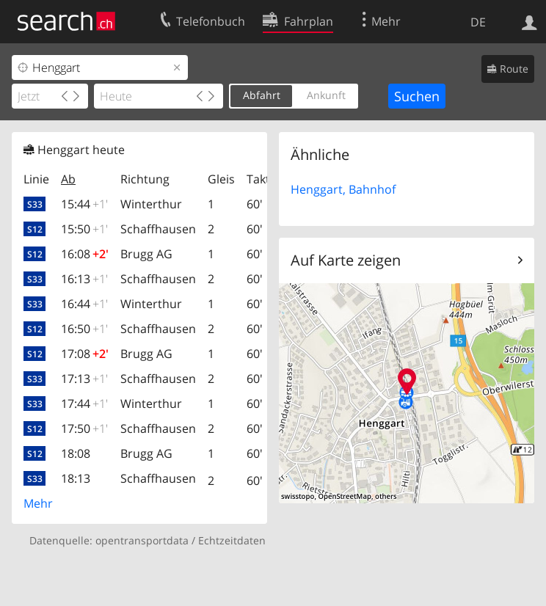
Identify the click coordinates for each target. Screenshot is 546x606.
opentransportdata (142, 540)
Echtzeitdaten (232, 540)
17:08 (85, 354)
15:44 (84, 204)
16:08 (85, 254)
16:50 (84, 329)
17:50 (84, 428)
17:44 (84, 403)
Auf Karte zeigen (346, 260)
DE (478, 22)
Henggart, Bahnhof (343, 189)
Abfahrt (261, 95)
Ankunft (326, 95)
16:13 (84, 279)
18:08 (75, 453)
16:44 (84, 304)
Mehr (38, 503)
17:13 (84, 378)
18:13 (75, 478)
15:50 (84, 229)
